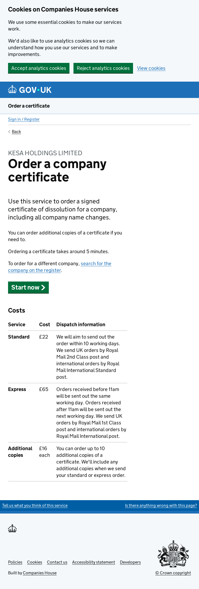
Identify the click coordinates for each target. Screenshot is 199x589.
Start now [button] (28, 287)
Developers (130, 562)
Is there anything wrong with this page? (161, 505)
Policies (15, 562)
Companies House (40, 572)
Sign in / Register (24, 119)
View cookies (151, 68)
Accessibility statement (93, 562)
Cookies (34, 562)
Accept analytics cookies (38, 68)
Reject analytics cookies (103, 68)
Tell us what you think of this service (35, 505)
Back (16, 131)
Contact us (57, 562)
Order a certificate (29, 106)
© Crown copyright (173, 572)
